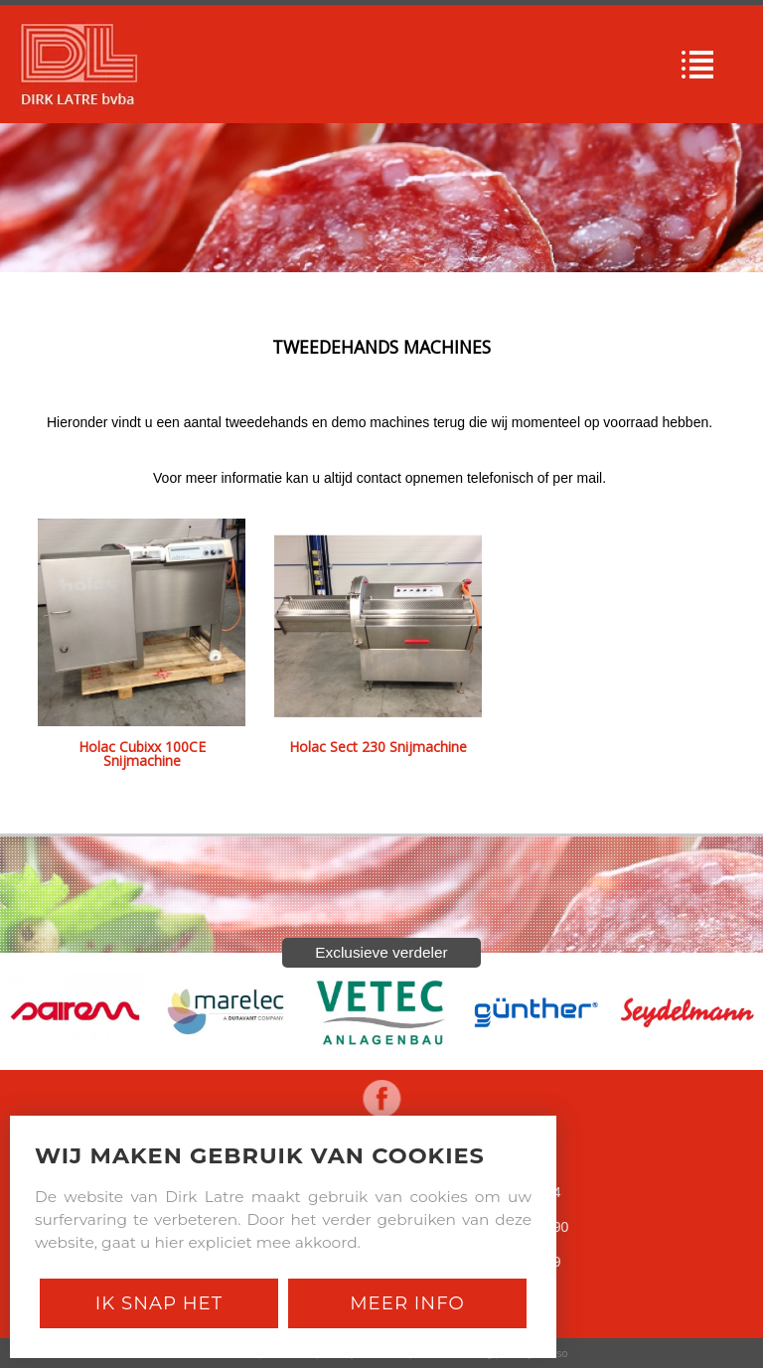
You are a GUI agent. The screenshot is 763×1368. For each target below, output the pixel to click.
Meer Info (407, 1303)
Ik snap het (159, 1303)
